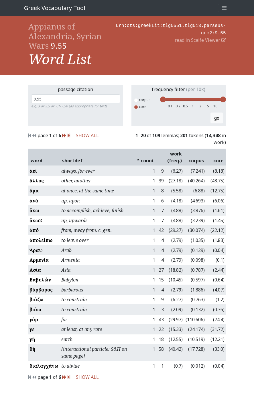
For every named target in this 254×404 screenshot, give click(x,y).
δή (32, 349)
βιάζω (36, 299)
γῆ (32, 339)
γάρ (33, 319)
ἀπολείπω (41, 240)
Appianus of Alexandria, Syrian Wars (65, 36)
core (140, 106)
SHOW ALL (87, 135)
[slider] (163, 99)
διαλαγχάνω (43, 366)
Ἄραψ (36, 250)
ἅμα (34, 191)
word (36, 160)
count (145, 160)
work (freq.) (174, 157)
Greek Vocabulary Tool (54, 8)
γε (32, 329)
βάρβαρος (41, 290)
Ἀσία (35, 270)
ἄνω (34, 210)
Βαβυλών (40, 280)
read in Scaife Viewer (200, 39)
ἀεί (33, 171)
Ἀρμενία (39, 260)
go (216, 118)
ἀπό (34, 230)
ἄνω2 (35, 220)
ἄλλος (36, 181)
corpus (142, 99)
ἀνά (33, 201)
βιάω (35, 309)
